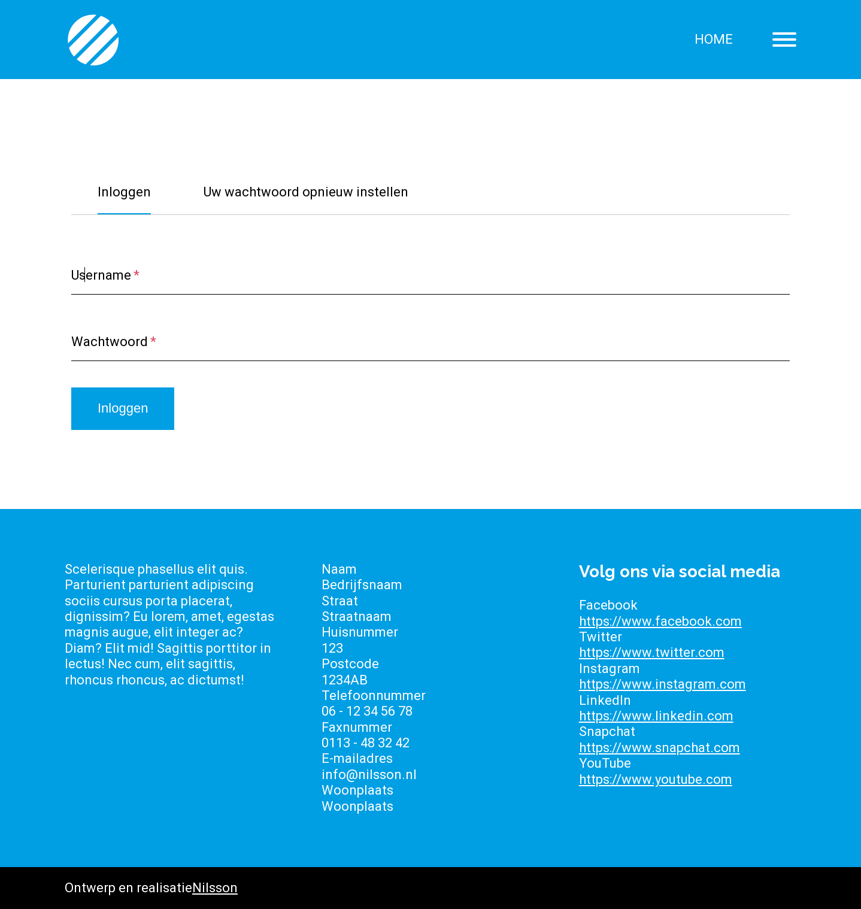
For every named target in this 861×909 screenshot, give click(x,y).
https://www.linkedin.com (656, 715)
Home (714, 39)
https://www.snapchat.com (659, 747)
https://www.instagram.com (662, 684)
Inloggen (124, 191)
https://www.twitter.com (651, 652)
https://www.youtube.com (655, 779)
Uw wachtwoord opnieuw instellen (306, 191)
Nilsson (215, 887)
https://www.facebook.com (660, 621)
